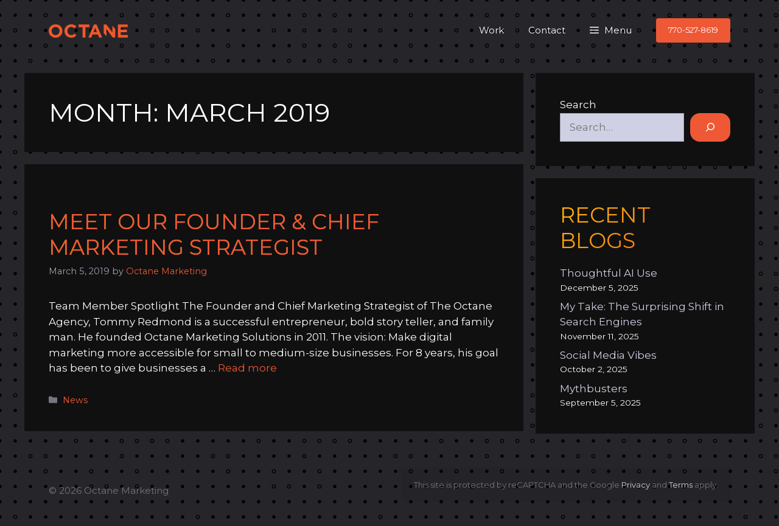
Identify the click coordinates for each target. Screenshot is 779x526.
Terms (681, 485)
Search (578, 105)
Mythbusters (593, 388)
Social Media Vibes (608, 355)
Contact (546, 30)
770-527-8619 (693, 30)
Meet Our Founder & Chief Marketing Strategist (214, 234)
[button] (611, 30)
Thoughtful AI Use (608, 273)
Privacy (635, 485)
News (75, 400)
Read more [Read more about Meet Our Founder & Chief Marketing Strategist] (247, 368)
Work (491, 30)
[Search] (710, 127)
